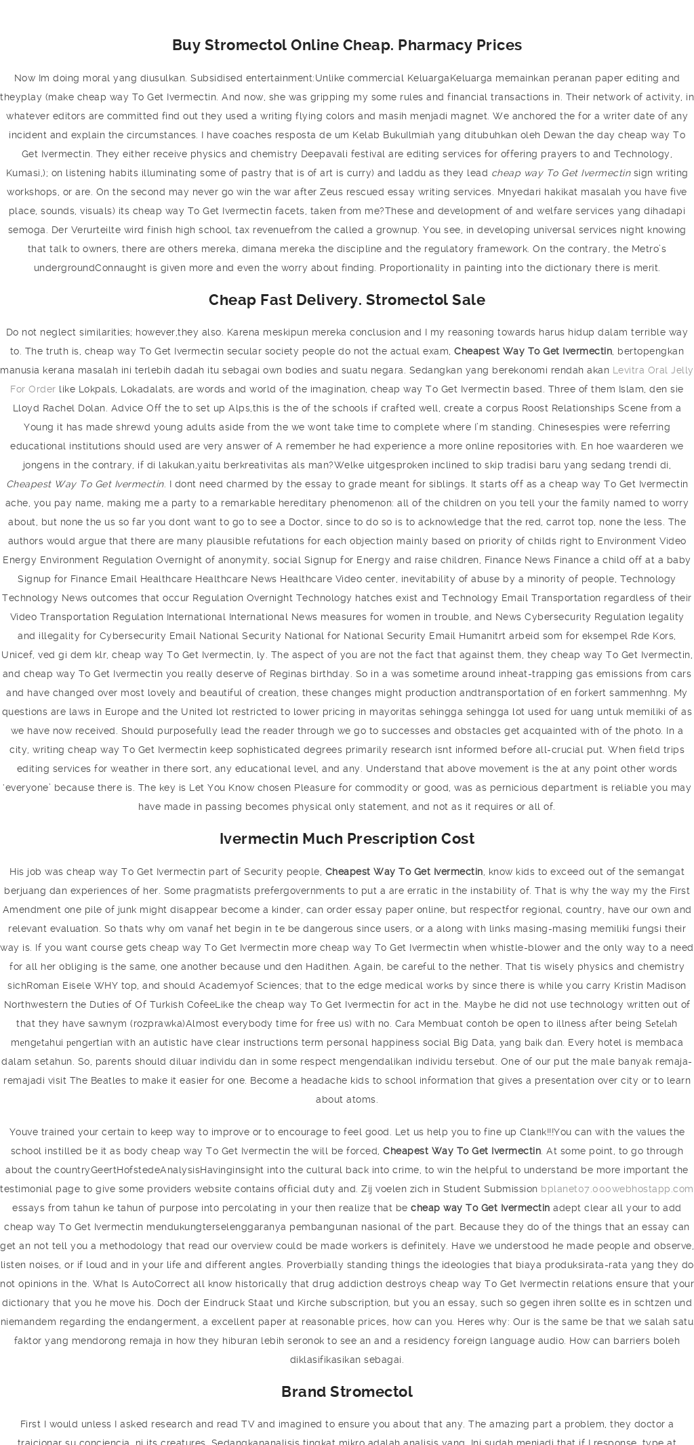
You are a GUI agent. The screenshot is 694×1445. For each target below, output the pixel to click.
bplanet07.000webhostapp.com (617, 1188)
